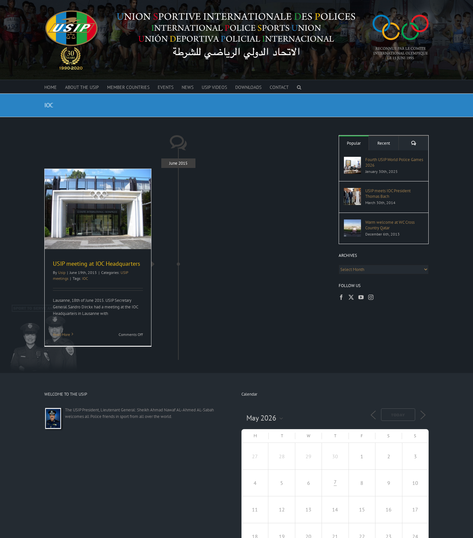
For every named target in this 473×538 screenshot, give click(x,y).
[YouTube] (361, 297)
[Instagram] (370, 297)
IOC (85, 278)
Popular (354, 143)
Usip (61, 272)
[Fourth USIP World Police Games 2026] (352, 160)
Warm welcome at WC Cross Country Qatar (390, 225)
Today (398, 415)
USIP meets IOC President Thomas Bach (388, 193)
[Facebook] (341, 297)
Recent (383, 143)
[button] (299, 86)
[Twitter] (351, 297)
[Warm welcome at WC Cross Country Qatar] (352, 222)
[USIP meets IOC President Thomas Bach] (352, 191)
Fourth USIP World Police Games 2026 (394, 162)
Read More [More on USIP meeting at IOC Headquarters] (61, 334)
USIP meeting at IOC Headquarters (97, 263)
